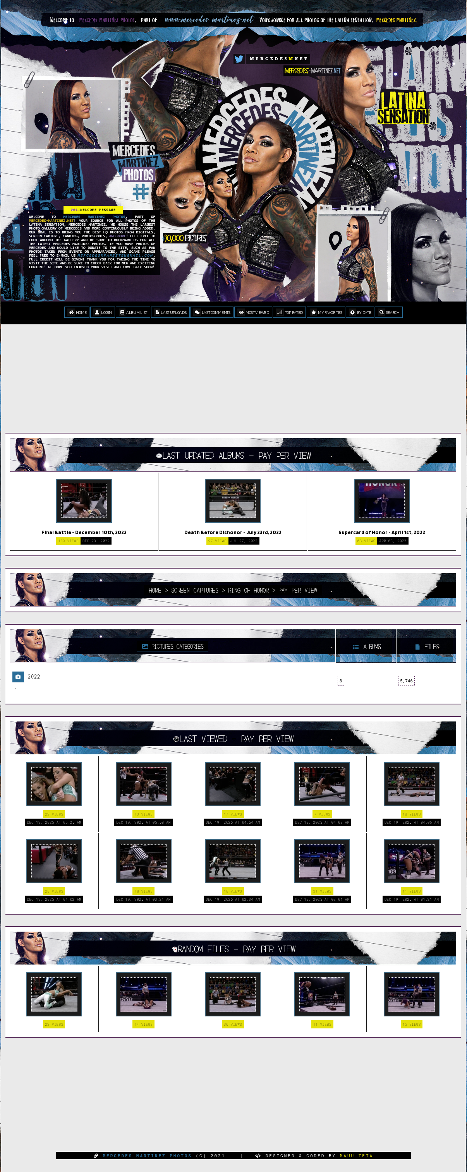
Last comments (211, 312)
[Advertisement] (233, 384)
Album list (133, 312)
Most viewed (253, 312)
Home (76, 312)
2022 (34, 676)
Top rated (289, 312)
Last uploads (170, 312)
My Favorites (326, 312)
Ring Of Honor (248, 590)
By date (360, 312)
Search (389, 312)
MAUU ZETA (356, 1155)
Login (102, 312)
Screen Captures (194, 590)
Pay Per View (297, 590)
